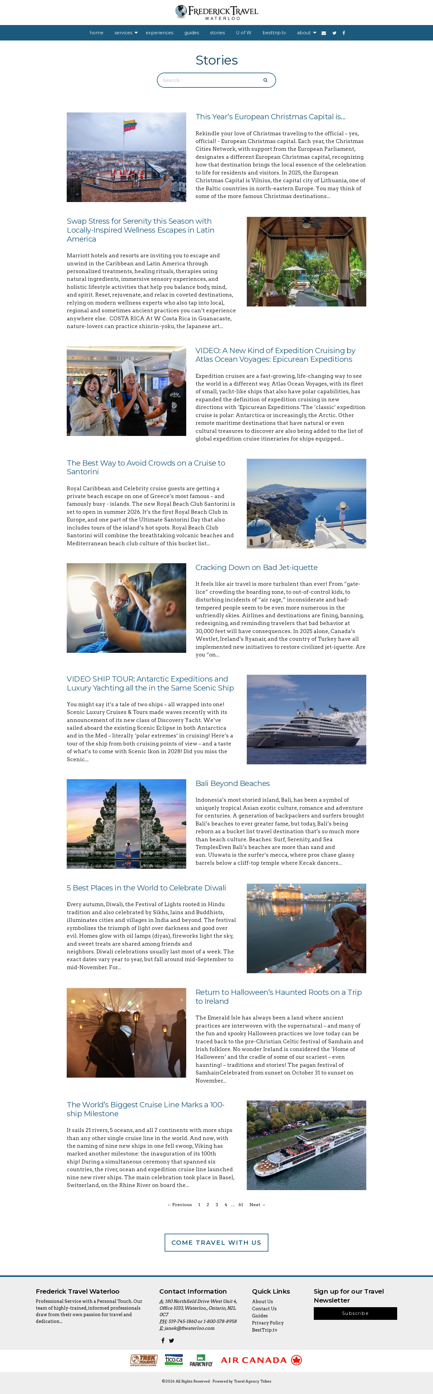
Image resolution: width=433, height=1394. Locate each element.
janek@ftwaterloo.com (189, 1328)
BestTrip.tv (264, 1330)
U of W (243, 33)
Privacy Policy (268, 1323)
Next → (258, 1204)
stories (217, 33)
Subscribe (355, 1313)
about (304, 33)
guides (191, 33)
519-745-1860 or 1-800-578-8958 (202, 1321)
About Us (262, 1301)
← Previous (179, 1204)
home (96, 33)
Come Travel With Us (216, 1242)
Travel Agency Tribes (252, 1381)
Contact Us (264, 1309)
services (123, 33)
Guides (260, 1316)
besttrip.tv (274, 33)
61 (240, 1204)
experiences (159, 33)
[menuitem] (96, 32)
